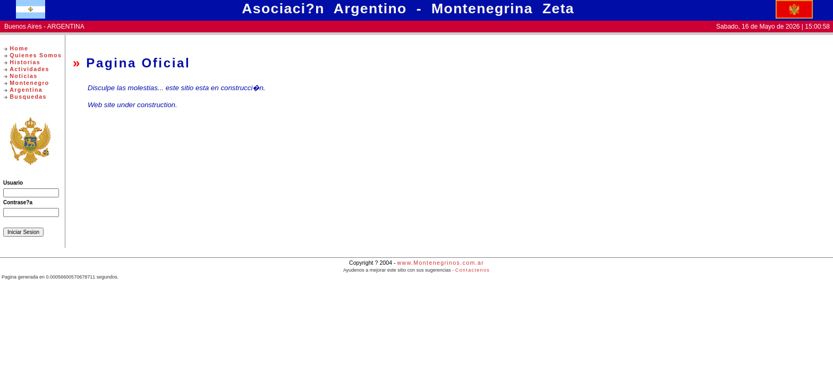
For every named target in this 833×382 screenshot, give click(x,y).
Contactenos (472, 270)
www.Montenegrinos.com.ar (440, 262)
